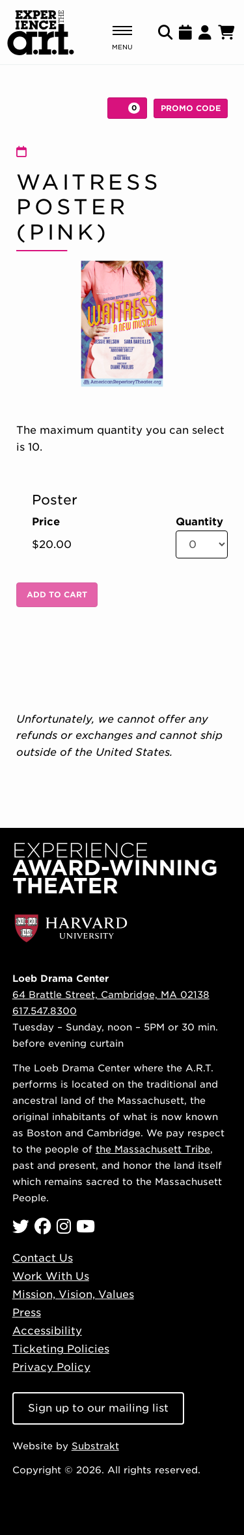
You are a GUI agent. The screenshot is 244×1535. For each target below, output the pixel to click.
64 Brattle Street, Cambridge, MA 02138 (111, 994)
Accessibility (47, 1331)
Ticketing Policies (60, 1349)
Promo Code (191, 108)
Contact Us (42, 1258)
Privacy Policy (51, 1367)
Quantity (199, 522)
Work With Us (50, 1276)
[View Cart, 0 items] (127, 108)
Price (46, 522)
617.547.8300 (44, 1010)
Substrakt (95, 1445)
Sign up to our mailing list (98, 1408)
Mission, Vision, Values (73, 1294)
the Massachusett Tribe (153, 1148)
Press (26, 1312)
